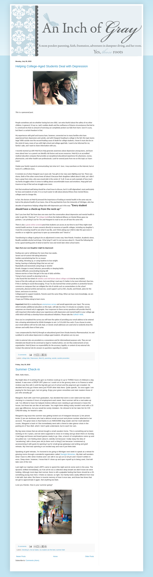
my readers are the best (47, 550)
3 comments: (22, 355)
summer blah (60, 550)
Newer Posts (21, 556)
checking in (25, 550)
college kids (26, 358)
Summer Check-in (28, 369)
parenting (48, 358)
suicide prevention (63, 358)
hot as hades (34, 550)
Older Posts (89, 556)
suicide (54, 358)
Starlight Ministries (67, 454)
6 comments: (22, 546)
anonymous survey (49, 304)
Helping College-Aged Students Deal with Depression (52, 66)
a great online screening (34, 225)
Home (55, 556)
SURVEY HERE (78, 314)
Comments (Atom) (32, 560)
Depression (34, 358)
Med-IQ (41, 358)
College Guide (44, 217)
